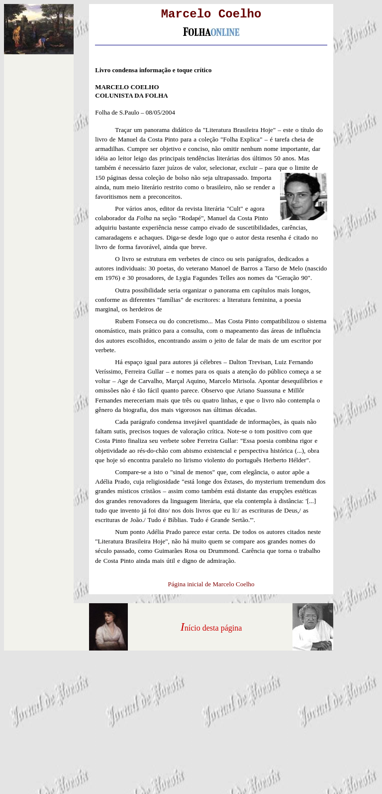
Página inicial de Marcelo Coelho (211, 584)
